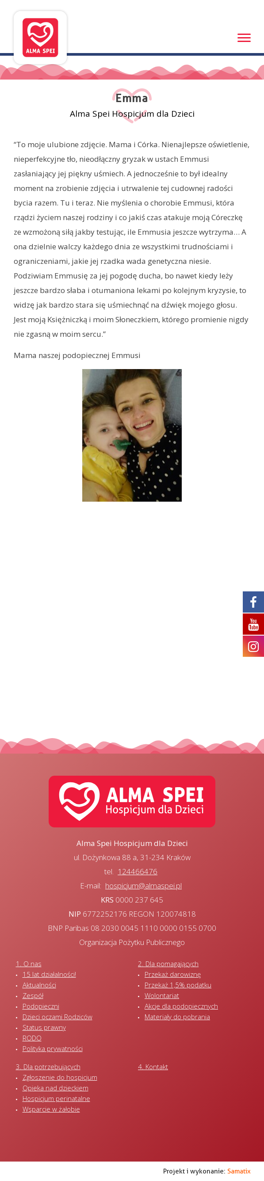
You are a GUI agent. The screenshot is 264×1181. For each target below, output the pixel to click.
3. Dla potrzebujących (48, 1066)
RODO (32, 1037)
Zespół (33, 995)
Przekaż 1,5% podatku (178, 984)
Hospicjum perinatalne (56, 1098)
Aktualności (39, 984)
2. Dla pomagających (168, 963)
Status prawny (44, 1027)
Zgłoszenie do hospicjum (60, 1077)
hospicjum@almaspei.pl (143, 885)
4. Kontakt (153, 1066)
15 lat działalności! (49, 974)
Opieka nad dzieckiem (55, 1087)
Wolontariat (162, 995)
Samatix (239, 1171)
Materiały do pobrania (177, 1016)
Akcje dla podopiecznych (181, 1006)
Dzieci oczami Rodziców (57, 1016)
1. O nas (29, 963)
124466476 (137, 871)
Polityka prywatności (53, 1048)
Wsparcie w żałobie (51, 1109)
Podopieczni (41, 1006)
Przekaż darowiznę (173, 974)
